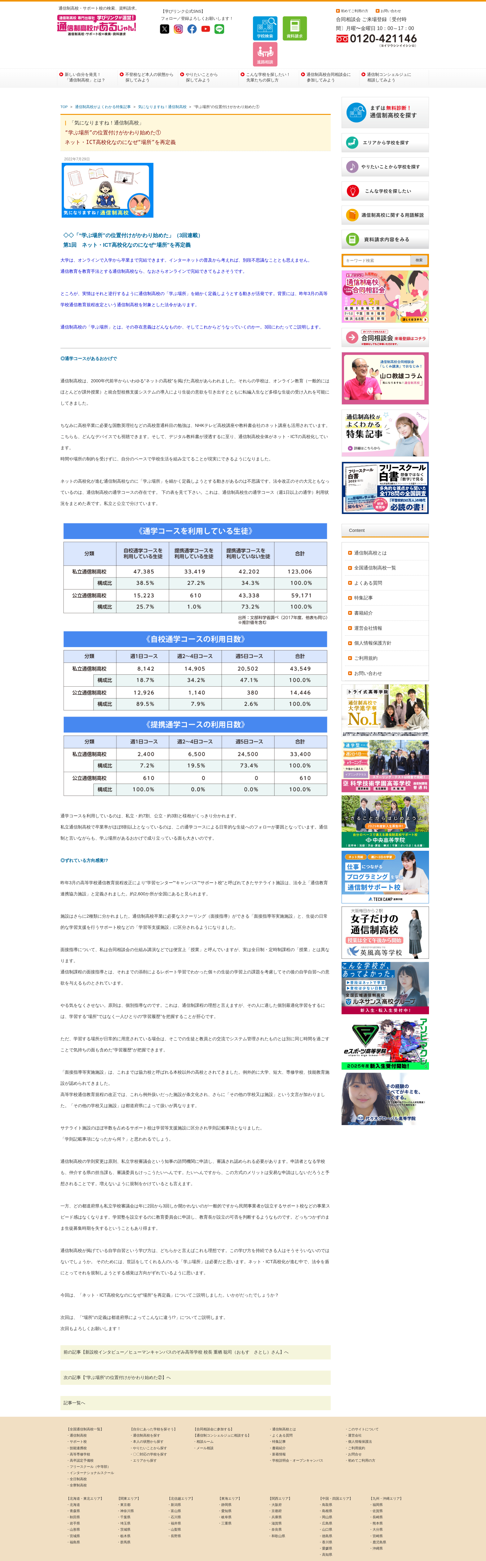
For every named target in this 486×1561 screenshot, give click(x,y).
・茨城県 (123, 1510)
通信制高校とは (370, 533)
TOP (64, 87)
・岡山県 (325, 1498)
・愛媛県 (325, 1529)
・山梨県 (174, 1510)
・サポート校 (76, 1422)
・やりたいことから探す (148, 1428)
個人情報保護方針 (372, 623)
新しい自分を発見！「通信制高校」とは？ (85, 58)
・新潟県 (174, 1485)
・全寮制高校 (76, 1466)
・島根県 (325, 1492)
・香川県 (325, 1522)
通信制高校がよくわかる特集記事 (103, 87)
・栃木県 (123, 1516)
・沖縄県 (376, 1529)
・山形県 (73, 1510)
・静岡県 (225, 1485)
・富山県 (174, 1492)
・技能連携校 (76, 1428)
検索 (419, 240)
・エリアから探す (143, 1441)
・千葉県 (123, 1498)
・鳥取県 (325, 1485)
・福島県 (73, 1522)
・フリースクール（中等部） (88, 1447)
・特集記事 (277, 1422)
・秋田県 (73, 1498)
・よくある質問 (281, 1416)
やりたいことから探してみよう (202, 58)
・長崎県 (376, 1498)
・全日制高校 (76, 1460)
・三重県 (225, 1504)
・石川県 (174, 1498)
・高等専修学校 (78, 1435)
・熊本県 (376, 1504)
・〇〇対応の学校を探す (148, 1435)
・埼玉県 (123, 1504)
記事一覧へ (74, 1383)
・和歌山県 (276, 1516)
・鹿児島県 (377, 1522)
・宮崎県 (376, 1516)
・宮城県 (73, 1516)
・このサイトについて (362, 1410)
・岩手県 (73, 1504)
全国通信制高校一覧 (375, 548)
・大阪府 (275, 1485)
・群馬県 (123, 1522)
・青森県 (73, 1492)
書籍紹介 (363, 593)
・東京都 (123, 1485)
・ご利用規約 (355, 1428)
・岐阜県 (225, 1498)
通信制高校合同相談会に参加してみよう (329, 58)
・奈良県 (275, 1510)
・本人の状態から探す (147, 1422)
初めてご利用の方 (354, 11)
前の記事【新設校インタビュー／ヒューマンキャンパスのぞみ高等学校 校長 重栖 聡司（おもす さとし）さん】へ (176, 1332)
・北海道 (73, 1485)
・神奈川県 (125, 1492)
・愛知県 (225, 1492)
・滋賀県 (275, 1504)
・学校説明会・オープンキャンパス (296, 1441)
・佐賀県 (376, 1492)
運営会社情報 (368, 608)
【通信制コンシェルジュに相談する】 (222, 1416)
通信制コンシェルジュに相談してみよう (389, 58)
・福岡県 (376, 1485)
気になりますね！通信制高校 (162, 87)
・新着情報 (277, 1435)
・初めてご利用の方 (360, 1441)
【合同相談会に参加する (212, 1410)
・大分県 (376, 1510)
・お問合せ (353, 1435)
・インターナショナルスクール (90, 1453)
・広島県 (325, 1504)
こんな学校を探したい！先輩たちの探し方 (268, 58)
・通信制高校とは (282, 1410)
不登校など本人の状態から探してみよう (149, 58)
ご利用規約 (366, 638)
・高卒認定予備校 (80, 1441)
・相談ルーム (203, 1422)
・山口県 (325, 1510)
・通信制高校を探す (145, 1416)
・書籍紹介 (277, 1428)
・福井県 (174, 1504)
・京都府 (275, 1492)
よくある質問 (368, 563)
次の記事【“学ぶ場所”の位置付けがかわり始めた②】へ (117, 1358)
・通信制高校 (76, 1416)
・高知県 (325, 1535)
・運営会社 (353, 1416)
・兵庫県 (275, 1498)
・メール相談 (203, 1428)
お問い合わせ (391, 11)
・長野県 (174, 1516)
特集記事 (363, 578)
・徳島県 (325, 1516)
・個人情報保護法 (358, 1422)
